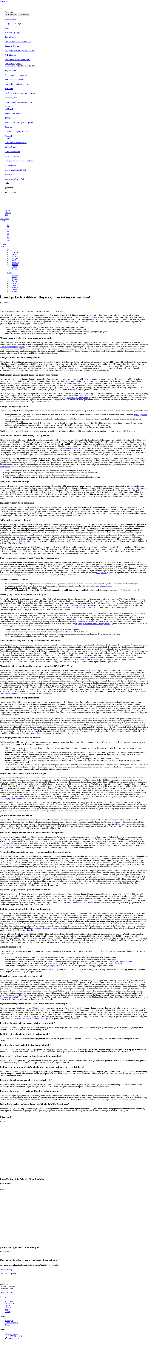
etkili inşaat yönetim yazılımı (28, 541)
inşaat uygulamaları (104, 586)
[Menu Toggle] (1, 8)
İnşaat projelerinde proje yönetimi (12, 347)
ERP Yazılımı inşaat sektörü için (79, 902)
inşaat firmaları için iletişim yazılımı (133, 488)
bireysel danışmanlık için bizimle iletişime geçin (32, 1019)
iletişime (7, 1273)
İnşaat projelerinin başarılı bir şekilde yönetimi (92, 624)
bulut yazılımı (5, 467)
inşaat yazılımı (95, 319)
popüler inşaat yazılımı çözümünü (79, 383)
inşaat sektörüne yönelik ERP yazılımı (74, 448)
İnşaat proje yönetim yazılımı (77, 398)
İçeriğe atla (4, 1)
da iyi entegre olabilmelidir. (10, 693)
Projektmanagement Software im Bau (14, 997)
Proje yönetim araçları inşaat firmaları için (45, 928)
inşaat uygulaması (140, 415)
